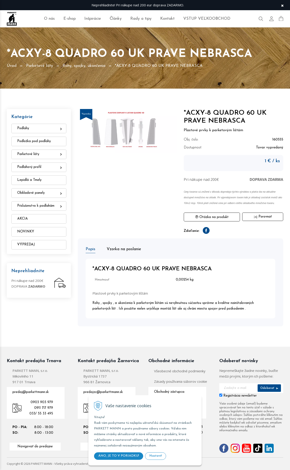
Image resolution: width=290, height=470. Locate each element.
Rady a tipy (141, 19)
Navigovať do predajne (35, 446)
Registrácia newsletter (240, 395)
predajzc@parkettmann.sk (103, 392)
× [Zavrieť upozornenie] (282, 5)
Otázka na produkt (212, 217)
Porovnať (263, 216)
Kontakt (167, 19)
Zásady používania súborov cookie (180, 381)
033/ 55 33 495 (41, 413)
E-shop (69, 19)
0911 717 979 (43, 408)
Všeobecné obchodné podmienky (179, 371)
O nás (49, 19)
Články (116, 19)
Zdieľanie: (191, 231)
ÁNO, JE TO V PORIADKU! (118, 456)
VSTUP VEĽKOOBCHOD (206, 19)
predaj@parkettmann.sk (30, 392)
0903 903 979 (42, 402)
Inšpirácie (92, 19)
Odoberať (269, 388)
